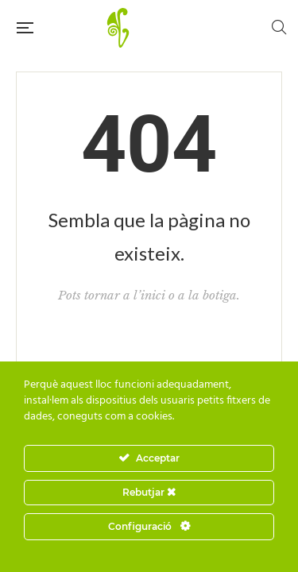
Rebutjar (149, 492)
